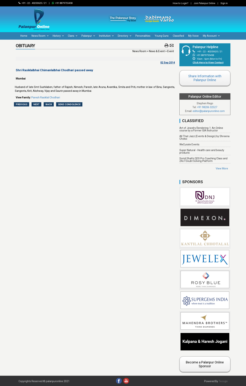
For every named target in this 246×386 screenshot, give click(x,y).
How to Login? (180, 3)
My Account (211, 35)
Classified (178, 35)
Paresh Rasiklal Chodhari (45, 97)
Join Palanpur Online (204, 3)
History (58, 35)
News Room (40, 35)
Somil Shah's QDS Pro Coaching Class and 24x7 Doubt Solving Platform (203, 159)
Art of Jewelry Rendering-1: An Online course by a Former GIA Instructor (201, 129)
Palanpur (88, 35)
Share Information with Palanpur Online (204, 78)
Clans (72, 35)
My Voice (193, 35)
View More (222, 168)
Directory (124, 35)
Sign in (222, 3)
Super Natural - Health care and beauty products (201, 151)
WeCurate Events (189, 144)
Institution (106, 35)
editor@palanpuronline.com (209, 111)
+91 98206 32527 (207, 107)
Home (23, 35)
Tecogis (223, 381)
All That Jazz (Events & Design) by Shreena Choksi (204, 137)
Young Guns (162, 35)
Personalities (142, 35)
